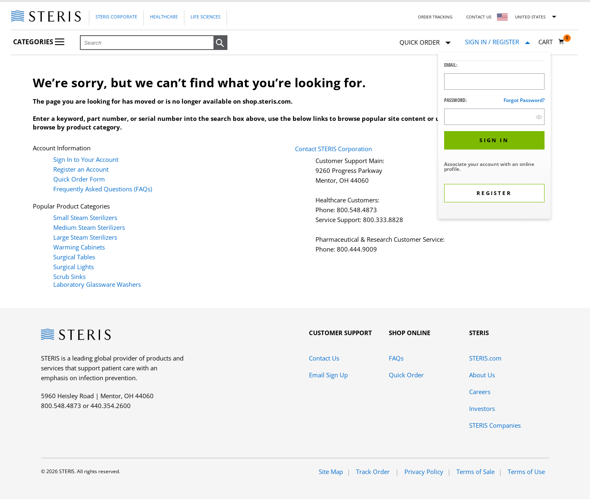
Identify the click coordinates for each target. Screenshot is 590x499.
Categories (38, 41)
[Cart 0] (551, 42)
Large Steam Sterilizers (85, 237)
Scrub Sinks (69, 276)
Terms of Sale (475, 471)
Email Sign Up (328, 375)
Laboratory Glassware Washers (97, 284)
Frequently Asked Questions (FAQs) (102, 189)
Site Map (331, 471)
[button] (220, 43)
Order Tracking (435, 17)
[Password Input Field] (494, 117)
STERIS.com (485, 358)
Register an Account (81, 169)
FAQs (396, 358)
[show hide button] (539, 117)
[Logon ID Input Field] (494, 81)
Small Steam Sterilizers (85, 217)
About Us (482, 375)
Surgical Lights (73, 267)
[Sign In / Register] (497, 42)
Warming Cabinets (79, 247)
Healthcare (164, 17)
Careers (479, 392)
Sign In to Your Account (85, 159)
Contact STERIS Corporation (333, 149)
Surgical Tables (74, 257)
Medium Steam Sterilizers (89, 227)
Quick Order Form (79, 179)
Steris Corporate (116, 17)
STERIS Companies (495, 425)
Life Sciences (205, 17)
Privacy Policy (423, 471)
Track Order (373, 471)
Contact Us (478, 17)
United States (530, 17)
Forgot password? (524, 100)
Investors (482, 408)
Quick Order (425, 42)
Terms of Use (526, 471)
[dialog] (494, 137)
